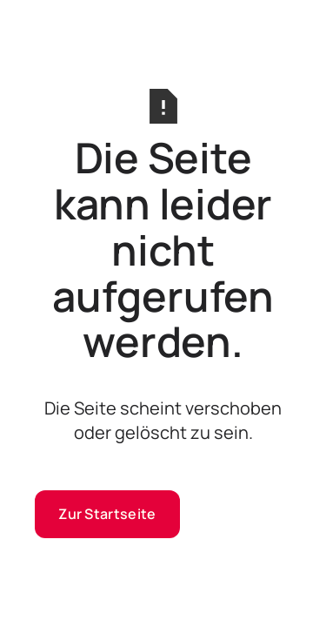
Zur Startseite (107, 513)
